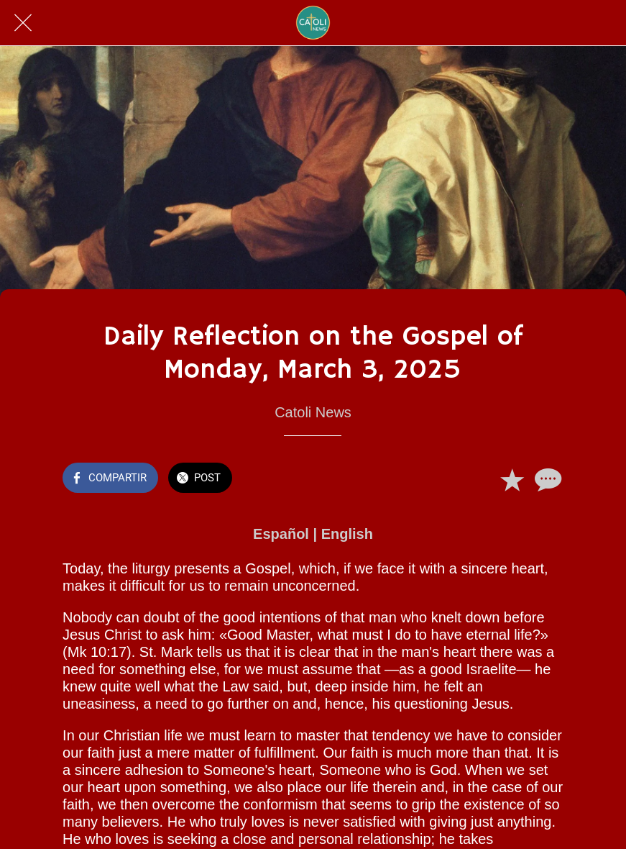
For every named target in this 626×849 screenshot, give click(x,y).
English (347, 534)
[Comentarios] (546, 479)
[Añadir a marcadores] (511, 479)
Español (281, 534)
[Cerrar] (23, 23)
